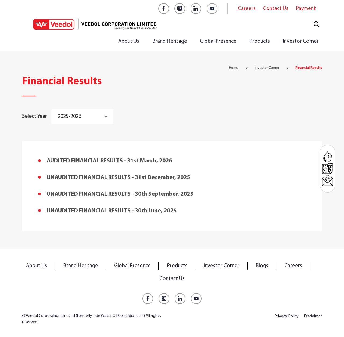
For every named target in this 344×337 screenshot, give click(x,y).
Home (233, 68)
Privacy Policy (286, 316)
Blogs (262, 266)
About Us (128, 41)
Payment (306, 8)
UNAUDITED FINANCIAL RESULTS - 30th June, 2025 (112, 211)
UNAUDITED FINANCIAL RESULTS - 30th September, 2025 (120, 194)
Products (259, 41)
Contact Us (275, 8)
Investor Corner (301, 41)
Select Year (34, 116)
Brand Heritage (169, 41)
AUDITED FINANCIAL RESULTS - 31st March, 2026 (109, 161)
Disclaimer (313, 316)
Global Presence (218, 41)
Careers (247, 8)
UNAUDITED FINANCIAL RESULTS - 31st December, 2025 (118, 178)
